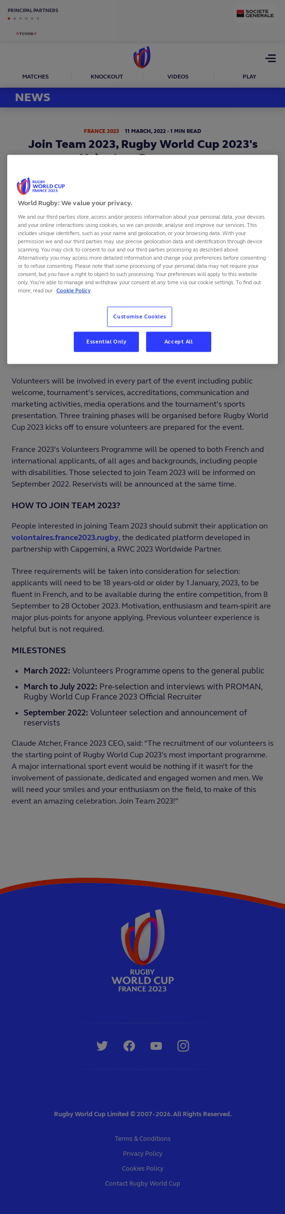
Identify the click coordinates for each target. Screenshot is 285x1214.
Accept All (178, 341)
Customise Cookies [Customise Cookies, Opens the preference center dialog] (139, 316)
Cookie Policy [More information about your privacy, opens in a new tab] (73, 290)
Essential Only (106, 341)
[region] (142, 259)
